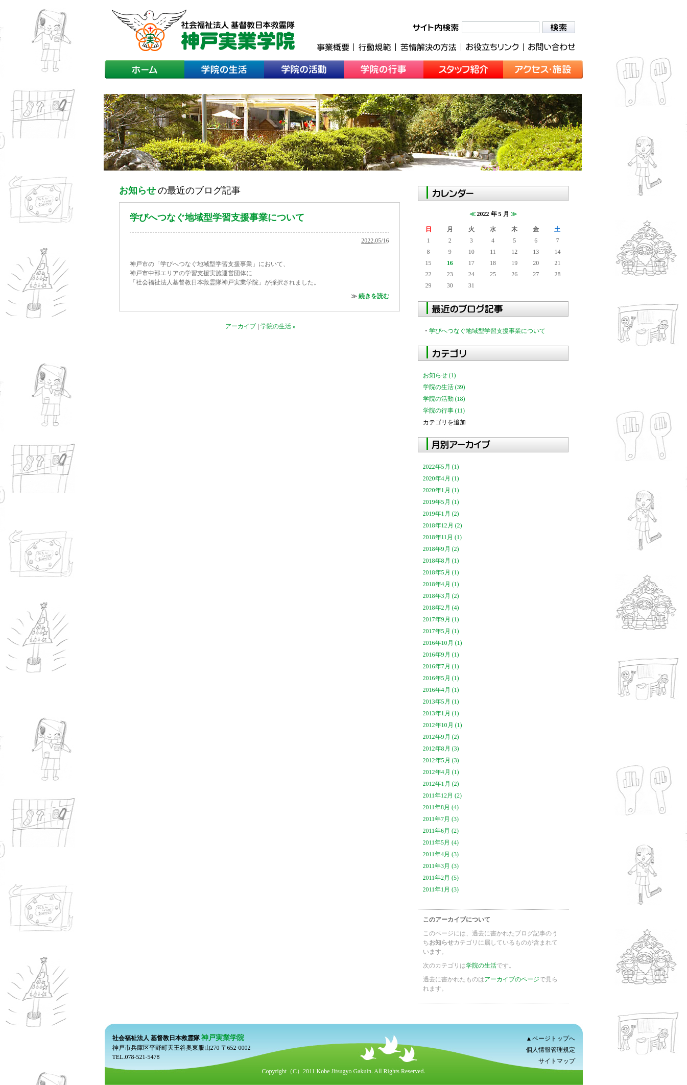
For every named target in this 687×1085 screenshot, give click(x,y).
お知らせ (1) (439, 375)
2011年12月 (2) (442, 795)
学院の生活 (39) (444, 387)
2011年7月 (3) (441, 819)
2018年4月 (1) (441, 584)
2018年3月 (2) (441, 595)
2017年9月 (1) (441, 619)
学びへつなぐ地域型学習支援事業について (217, 217)
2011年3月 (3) (441, 866)
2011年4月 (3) (441, 854)
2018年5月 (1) (441, 572)
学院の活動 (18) (444, 398)
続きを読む (374, 296)
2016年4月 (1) (441, 689)
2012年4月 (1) (441, 772)
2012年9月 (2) (441, 736)
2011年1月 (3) (441, 889)
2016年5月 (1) (441, 678)
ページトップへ (553, 1038)
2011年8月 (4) (441, 807)
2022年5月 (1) (441, 466)
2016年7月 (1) (441, 666)
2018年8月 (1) (441, 560)
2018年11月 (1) (442, 537)
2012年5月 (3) (441, 760)
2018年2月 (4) (441, 607)
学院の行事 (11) (444, 410)
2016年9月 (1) (441, 654)
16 (450, 263)
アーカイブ (240, 326)
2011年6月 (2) (441, 830)
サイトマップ (556, 1061)
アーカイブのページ (511, 979)
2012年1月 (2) (441, 783)
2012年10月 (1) (442, 725)
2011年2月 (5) (441, 877)
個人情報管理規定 (550, 1049)
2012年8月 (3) (441, 748)
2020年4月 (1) (441, 478)
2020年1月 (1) (441, 490)
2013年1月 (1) (441, 713)
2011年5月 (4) (441, 842)
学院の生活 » (278, 326)
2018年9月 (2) (441, 548)
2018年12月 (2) (442, 525)
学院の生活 (481, 965)
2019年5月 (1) (441, 501)
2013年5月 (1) (441, 701)
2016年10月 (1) (442, 642)
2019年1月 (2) (441, 513)
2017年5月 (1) (441, 631)
